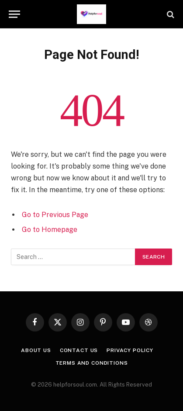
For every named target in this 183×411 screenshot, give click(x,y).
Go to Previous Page (55, 215)
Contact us (79, 350)
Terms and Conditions (91, 363)
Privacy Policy (130, 350)
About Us (36, 350)
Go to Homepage (49, 229)
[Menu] (14, 14)
